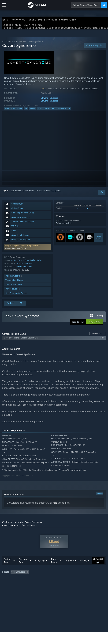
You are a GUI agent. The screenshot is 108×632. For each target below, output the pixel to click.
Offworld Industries (49, 100)
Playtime (70, 567)
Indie (39, 110)
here (55, 504)
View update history (14, 282)
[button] (27, 249)
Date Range (54, 567)
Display (83, 567)
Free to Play (10, 110)
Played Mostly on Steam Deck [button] (16, 583)
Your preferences (29, 527)
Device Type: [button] (83, 583)
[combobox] (86, 5)
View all (100, 495)
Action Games (19, 43)
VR (26, 110)
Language (40, 567)
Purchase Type (23, 567)
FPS (53, 110)
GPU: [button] (69, 583)
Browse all (97, 335)
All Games (6, 43)
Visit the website (14, 278)
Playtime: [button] (75, 578)
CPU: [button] (59, 583)
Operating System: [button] (42, 583)
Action (19, 110)
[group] (54, 580)
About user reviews (10, 527)
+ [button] (69, 110)
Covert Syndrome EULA (15, 250)
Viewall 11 (98, 239)
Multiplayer (62, 110)
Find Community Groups (16, 295)
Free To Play (30, 262)
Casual (46, 110)
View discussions (13, 290)
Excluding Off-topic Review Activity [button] (50, 578)
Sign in (5, 193)
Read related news (13, 286)
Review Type (7, 567)
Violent (32, 110)
